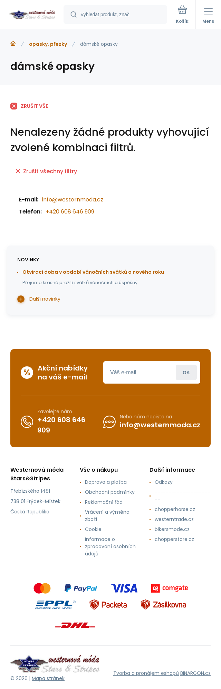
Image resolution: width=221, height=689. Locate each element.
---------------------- (182, 496)
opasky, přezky (48, 44)
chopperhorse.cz (175, 509)
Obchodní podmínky (110, 492)
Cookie (93, 529)
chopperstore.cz (174, 539)
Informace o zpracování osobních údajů (110, 546)
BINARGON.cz (195, 673)
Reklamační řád (104, 502)
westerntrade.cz (174, 519)
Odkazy (164, 482)
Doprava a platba (106, 482)
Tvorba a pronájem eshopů (146, 673)
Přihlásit (186, 372)
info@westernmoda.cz (72, 199)
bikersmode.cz (172, 529)
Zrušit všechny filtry (46, 171)
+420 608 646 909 (70, 212)
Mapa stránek (48, 678)
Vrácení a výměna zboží (107, 516)
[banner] (32, 15)
